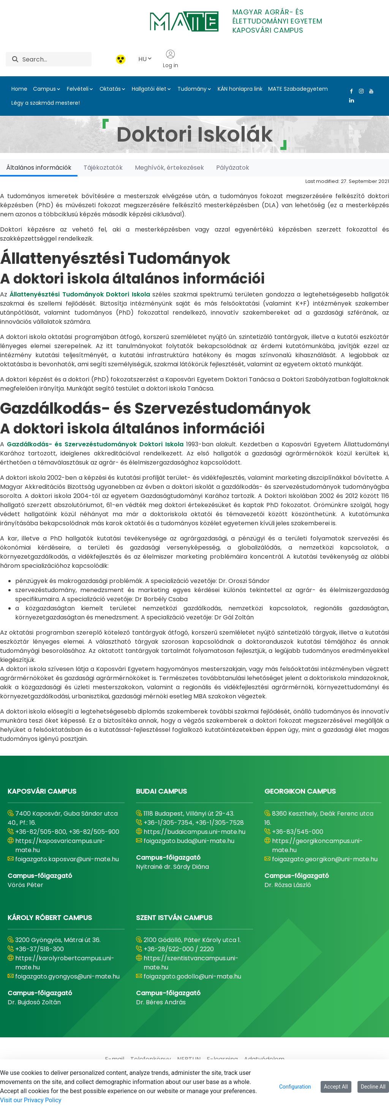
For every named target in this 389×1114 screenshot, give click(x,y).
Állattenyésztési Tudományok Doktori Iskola (79, 294)
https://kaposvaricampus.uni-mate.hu (60, 845)
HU (145, 59)
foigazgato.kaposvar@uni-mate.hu (67, 859)
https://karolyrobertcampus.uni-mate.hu (64, 963)
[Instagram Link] (360, 91)
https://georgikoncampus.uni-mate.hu (317, 845)
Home (19, 89)
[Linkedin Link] (350, 100)
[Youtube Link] (369, 91)
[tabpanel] (194, 460)
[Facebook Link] (350, 91)
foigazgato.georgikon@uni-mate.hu (325, 859)
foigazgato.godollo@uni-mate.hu (192, 976)
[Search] (57, 59)
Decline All (373, 1087)
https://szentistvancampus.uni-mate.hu (191, 963)
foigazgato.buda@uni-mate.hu (189, 841)
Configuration (295, 1087)
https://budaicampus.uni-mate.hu (194, 831)
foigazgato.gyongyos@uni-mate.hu (67, 976)
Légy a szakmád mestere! (45, 103)
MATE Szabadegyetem (298, 89)
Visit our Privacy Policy (30, 1100)
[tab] (38, 167)
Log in (170, 59)
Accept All (336, 1087)
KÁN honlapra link (240, 89)
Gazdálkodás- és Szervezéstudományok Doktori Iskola (95, 444)
